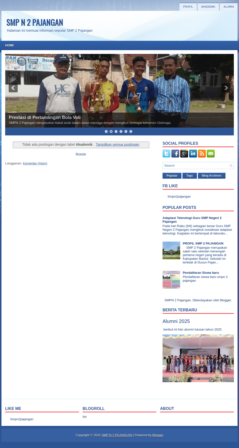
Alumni (229, 6)
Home (9, 45)
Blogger (225, 300)
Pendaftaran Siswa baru (201, 273)
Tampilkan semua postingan (117, 144)
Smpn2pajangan (179, 196)
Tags (189, 175)
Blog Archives (212, 175)
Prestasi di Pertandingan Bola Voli (45, 117)
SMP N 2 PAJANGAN (34, 22)
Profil (188, 6)
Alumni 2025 (176, 321)
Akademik (208, 6)
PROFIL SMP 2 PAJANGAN (203, 243)
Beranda (81, 153)
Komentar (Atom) (35, 163)
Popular (172, 175)
